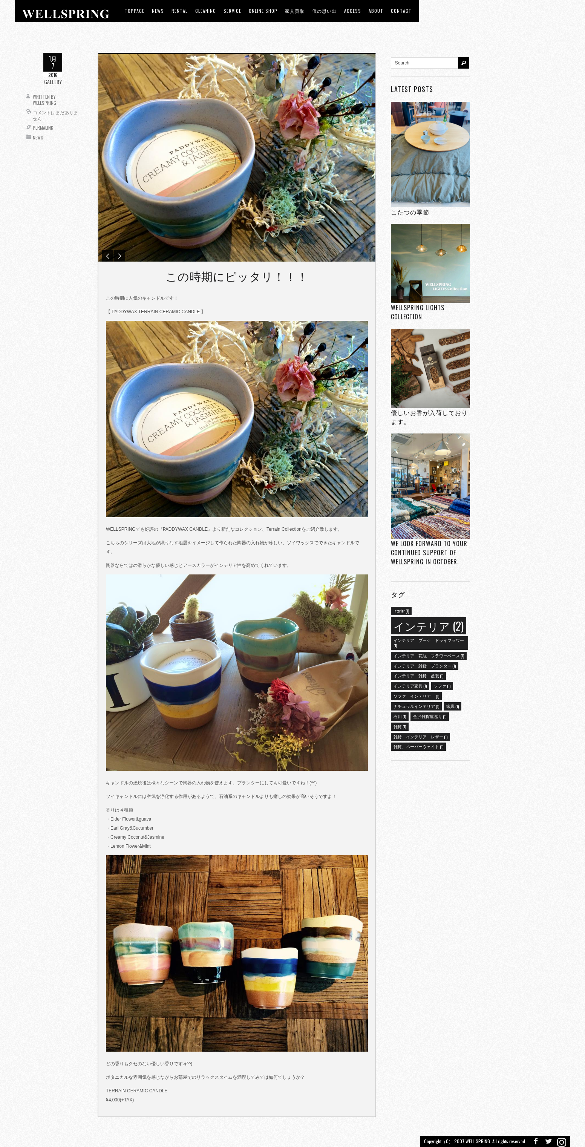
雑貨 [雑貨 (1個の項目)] (400, 726)
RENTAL (180, 11)
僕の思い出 (324, 11)
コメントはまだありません (55, 115)
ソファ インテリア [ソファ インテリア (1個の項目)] (416, 696)
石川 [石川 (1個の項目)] (400, 716)
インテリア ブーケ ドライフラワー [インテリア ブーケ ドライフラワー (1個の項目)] (429, 642)
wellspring (44, 103)
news (158, 11)
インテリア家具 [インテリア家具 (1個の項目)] (410, 686)
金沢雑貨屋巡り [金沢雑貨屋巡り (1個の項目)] (429, 716)
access (352, 11)
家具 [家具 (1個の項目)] (452, 706)
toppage (134, 11)
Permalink (43, 127)
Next (119, 256)
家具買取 (295, 11)
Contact (401, 11)
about (376, 11)
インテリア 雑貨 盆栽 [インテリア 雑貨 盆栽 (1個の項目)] (418, 675)
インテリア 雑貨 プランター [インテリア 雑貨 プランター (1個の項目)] (425, 666)
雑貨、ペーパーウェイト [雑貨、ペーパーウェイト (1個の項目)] (418, 746)
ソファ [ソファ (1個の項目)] (442, 686)
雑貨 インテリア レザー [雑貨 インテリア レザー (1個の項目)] (420, 737)
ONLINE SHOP (263, 11)
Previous (107, 256)
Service (232, 11)
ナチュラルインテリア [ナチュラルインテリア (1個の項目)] (416, 706)
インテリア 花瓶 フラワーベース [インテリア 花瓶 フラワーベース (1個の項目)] (429, 655)
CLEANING (205, 11)
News (38, 137)
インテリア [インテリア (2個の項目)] (429, 625)
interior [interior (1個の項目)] (401, 611)
